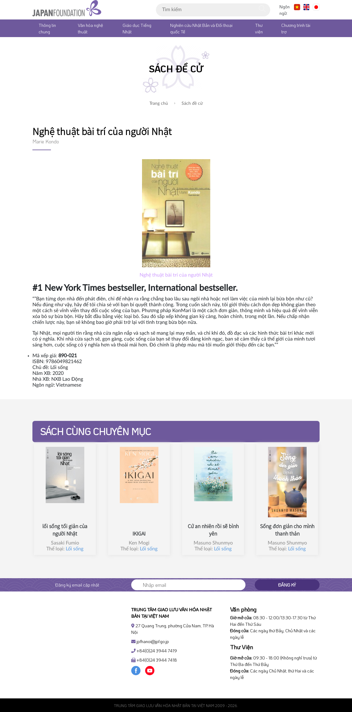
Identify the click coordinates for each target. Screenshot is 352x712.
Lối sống (74, 548)
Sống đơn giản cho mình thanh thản (287, 529)
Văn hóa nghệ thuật (90, 28)
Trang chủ (158, 103)
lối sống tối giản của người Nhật (64, 529)
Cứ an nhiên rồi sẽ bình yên (213, 529)
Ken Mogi (139, 542)
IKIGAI (138, 533)
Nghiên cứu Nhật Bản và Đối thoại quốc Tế (201, 28)
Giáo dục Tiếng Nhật (137, 28)
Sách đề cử (188, 103)
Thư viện (259, 28)
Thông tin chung (47, 28)
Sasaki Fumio (65, 542)
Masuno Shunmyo (213, 542)
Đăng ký (287, 585)
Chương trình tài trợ (295, 28)
